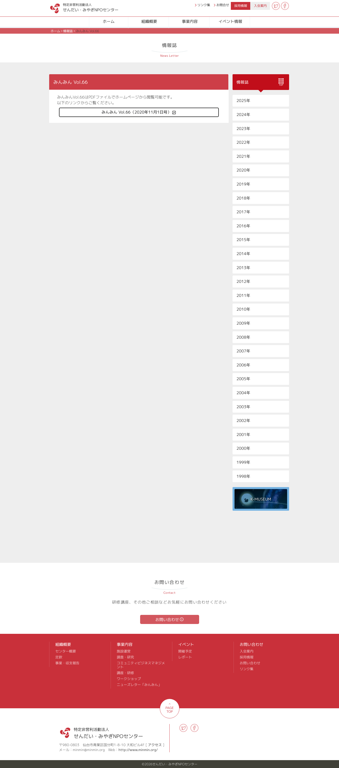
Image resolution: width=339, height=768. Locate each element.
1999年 (243, 462)
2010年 (243, 309)
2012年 (243, 281)
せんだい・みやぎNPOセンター (79, 6)
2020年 (243, 170)
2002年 (243, 420)
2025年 (243, 100)
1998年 (243, 476)
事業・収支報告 (67, 663)
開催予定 (185, 651)
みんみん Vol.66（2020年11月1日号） (136, 112)
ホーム (109, 21)
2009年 (243, 323)
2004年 (243, 392)
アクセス (155, 744)
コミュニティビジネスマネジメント (141, 665)
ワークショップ (129, 679)
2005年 (243, 378)
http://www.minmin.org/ (138, 749)
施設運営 (124, 651)
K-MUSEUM (261, 499)
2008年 (243, 337)
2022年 (243, 142)
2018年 (243, 198)
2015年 (243, 239)
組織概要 (149, 21)
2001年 (243, 434)
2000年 (243, 448)
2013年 (243, 267)
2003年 (243, 406)
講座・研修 (125, 673)
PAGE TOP (169, 710)
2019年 (243, 184)
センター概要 (65, 651)
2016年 (243, 226)
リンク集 (203, 5)
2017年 (243, 212)
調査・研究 (125, 657)
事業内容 (190, 21)
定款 (58, 657)
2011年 (243, 295)
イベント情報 (230, 21)
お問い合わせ (167, 619)
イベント (186, 644)
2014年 (243, 253)
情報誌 (68, 31)
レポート (185, 657)
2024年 (243, 114)
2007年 (243, 351)
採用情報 (240, 5)
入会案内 (260, 5)
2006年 (243, 365)
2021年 (243, 156)
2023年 (243, 128)
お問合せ (222, 5)
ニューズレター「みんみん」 (139, 685)
